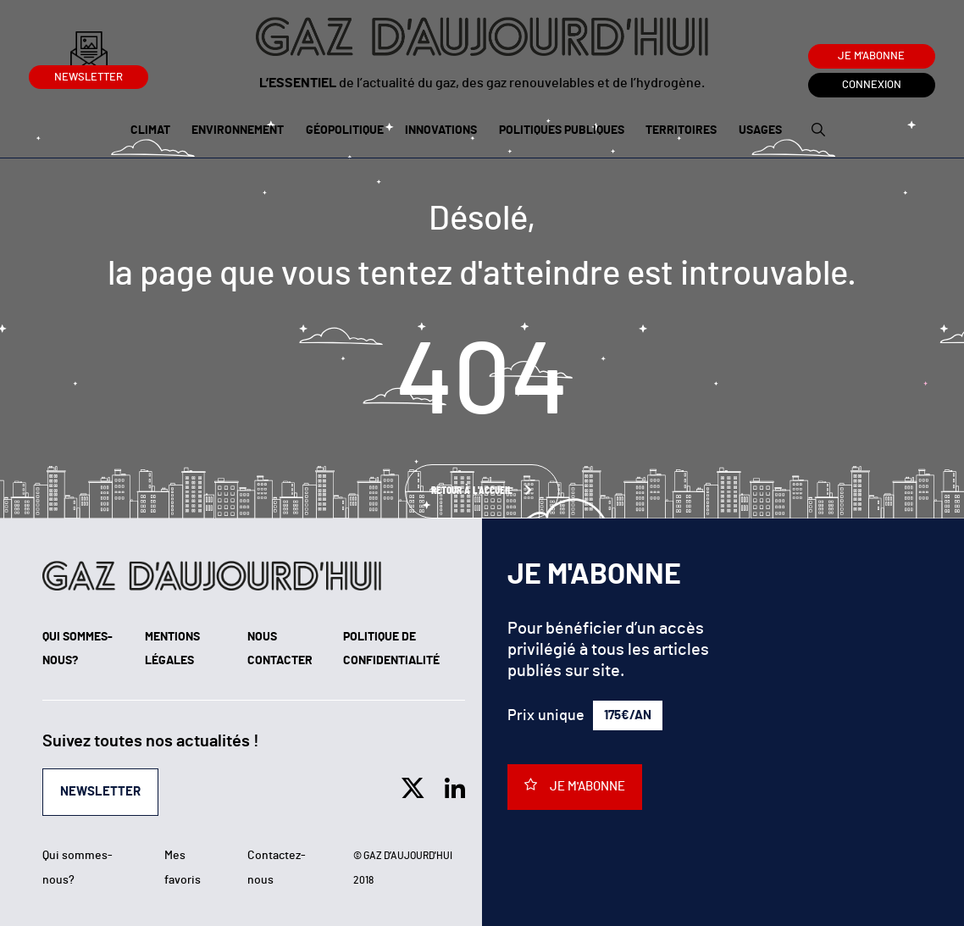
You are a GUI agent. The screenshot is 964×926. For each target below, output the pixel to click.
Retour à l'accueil (473, 490)
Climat (150, 130)
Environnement (237, 130)
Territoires (681, 130)
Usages (760, 130)
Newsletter (88, 74)
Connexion (871, 85)
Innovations (441, 130)
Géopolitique (345, 130)
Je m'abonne (871, 56)
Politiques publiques (561, 130)
